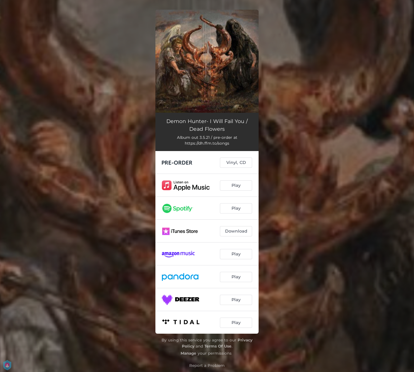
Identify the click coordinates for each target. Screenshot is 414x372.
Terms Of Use (218, 346)
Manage (188, 353)
